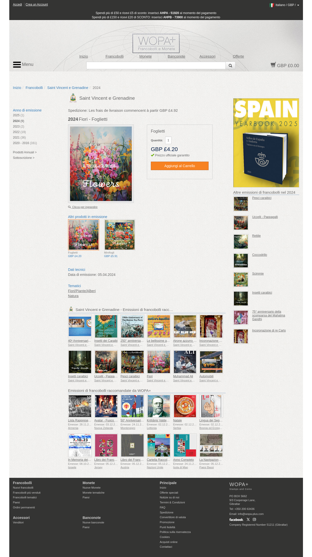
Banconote (176, 56)
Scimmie (258, 273)
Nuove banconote (93, 522)
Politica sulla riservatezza (175, 531)
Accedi (17, 4)
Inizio (83, 56)
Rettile (256, 236)
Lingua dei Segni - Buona (216, 420)
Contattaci (166, 546)
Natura (73, 296)
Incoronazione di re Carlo (216, 341)
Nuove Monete (92, 487)
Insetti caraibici (78, 376)
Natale (177, 420)
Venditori (18, 522)
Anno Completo (183, 460)
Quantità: (157, 140)
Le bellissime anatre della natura (168, 341)
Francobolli (115, 56)
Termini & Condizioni (172, 502)
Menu (23, 65)
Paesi (16, 502)
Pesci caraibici (130, 376)
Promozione (167, 522)
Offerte (238, 56)
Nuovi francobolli (23, 487)
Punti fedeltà (167, 527)
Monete (145, 56)
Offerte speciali (169, 492)
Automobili (206, 376)
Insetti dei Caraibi (106, 341)
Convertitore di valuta (173, 517)
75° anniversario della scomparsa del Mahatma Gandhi (268, 315)
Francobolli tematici (25, 497)
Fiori (150, 376)
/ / (284, 5)
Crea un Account (37, 4)
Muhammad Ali (183, 376)
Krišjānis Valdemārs (160, 420)
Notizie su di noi (169, 497)
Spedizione (166, 512)
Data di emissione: (82, 275)
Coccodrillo (259, 255)
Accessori (208, 56)
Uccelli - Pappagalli (107, 376)
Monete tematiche (93, 492)
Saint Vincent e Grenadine (67, 88)
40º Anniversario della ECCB (87, 341)
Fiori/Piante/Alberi (82, 291)
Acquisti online (169, 541)
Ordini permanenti (24, 507)
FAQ (162, 507)
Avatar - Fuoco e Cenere (110, 420)
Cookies (165, 536)
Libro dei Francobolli (107, 460)
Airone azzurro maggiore (189, 341)
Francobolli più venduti (27, 492)
